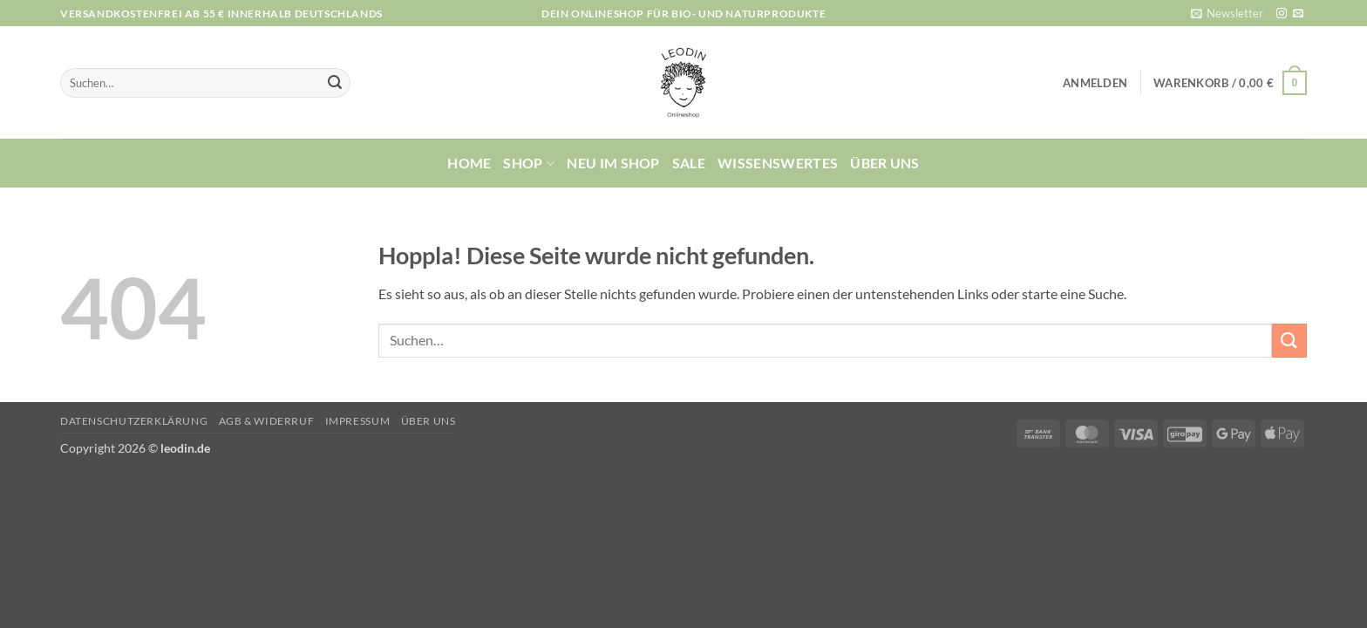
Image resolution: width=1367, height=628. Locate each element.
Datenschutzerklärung (133, 420)
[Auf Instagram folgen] (1281, 14)
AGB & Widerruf (267, 420)
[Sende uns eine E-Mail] (1298, 14)
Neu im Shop (613, 162)
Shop (528, 163)
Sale (688, 162)
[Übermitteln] (335, 83)
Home (469, 162)
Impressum (358, 420)
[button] (1227, 13)
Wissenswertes (778, 162)
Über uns (885, 162)
